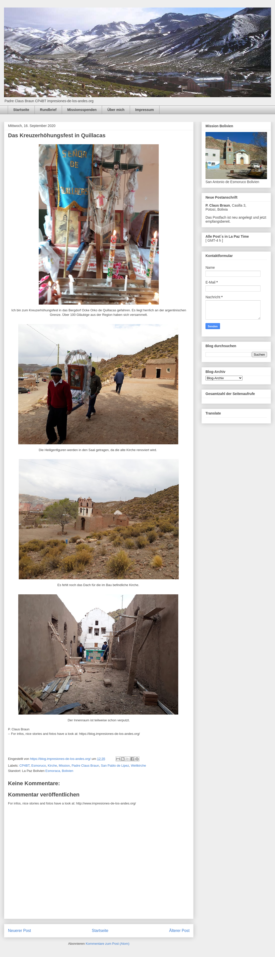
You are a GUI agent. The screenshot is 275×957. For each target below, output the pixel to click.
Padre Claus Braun (85, 765)
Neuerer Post (19, 930)
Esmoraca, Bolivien (59, 771)
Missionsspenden (81, 110)
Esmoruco (38, 765)
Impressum (144, 110)
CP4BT (25, 765)
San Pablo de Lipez (115, 765)
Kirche (52, 765)
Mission (64, 765)
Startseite (21, 110)
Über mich (115, 110)
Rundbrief (48, 110)
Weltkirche (138, 765)
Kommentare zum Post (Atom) (108, 943)
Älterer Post (179, 930)
